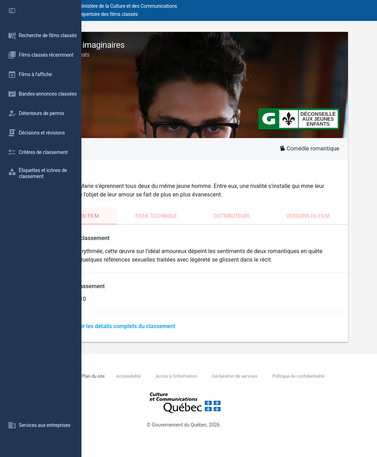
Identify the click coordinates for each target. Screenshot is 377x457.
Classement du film (133, 216)
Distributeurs (266, 216)
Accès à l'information (251, 384)
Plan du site (166, 384)
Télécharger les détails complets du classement (181, 334)
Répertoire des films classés (189, 14)
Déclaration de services (310, 384)
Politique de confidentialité (152, 392)
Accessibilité (202, 384)
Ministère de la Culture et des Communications (208, 6)
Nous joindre (134, 384)
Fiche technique (203, 216)
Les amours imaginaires (229, 49)
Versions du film (329, 216)
